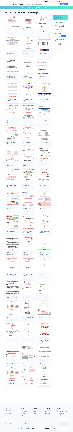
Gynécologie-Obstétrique (25, 423)
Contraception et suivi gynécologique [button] (15, 390)
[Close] (72, 7)
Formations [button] (58, 1)
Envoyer (63, 36)
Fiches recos (35, 409)
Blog (22, 416)
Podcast (66, 1)
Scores (28, 4)
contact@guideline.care (62, 411)
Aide (52, 1)
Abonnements (45, 1)
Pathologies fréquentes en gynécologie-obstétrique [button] (18, 393)
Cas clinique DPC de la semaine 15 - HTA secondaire (33, 7)
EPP (46, 411)
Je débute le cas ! (49, 7)
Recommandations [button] (18, 4)
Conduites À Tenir (14, 423)
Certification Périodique (49, 416)
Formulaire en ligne (61, 409)
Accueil (6, 423)
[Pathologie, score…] (45, 4)
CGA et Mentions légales (25, 411)
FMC (46, 415)
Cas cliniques (47, 409)
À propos (23, 413)
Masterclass (47, 413)
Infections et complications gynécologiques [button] (16, 396)
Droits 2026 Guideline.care (10, 413)
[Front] (8, 4)
